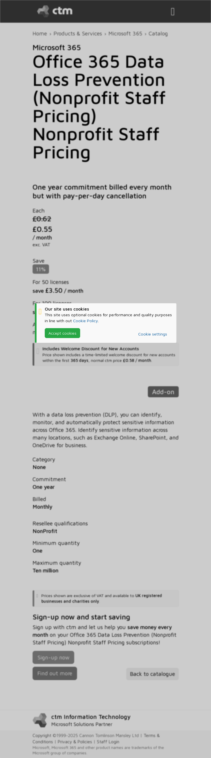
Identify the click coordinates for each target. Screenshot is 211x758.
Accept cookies (62, 333)
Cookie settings (152, 334)
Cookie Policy (85, 320)
